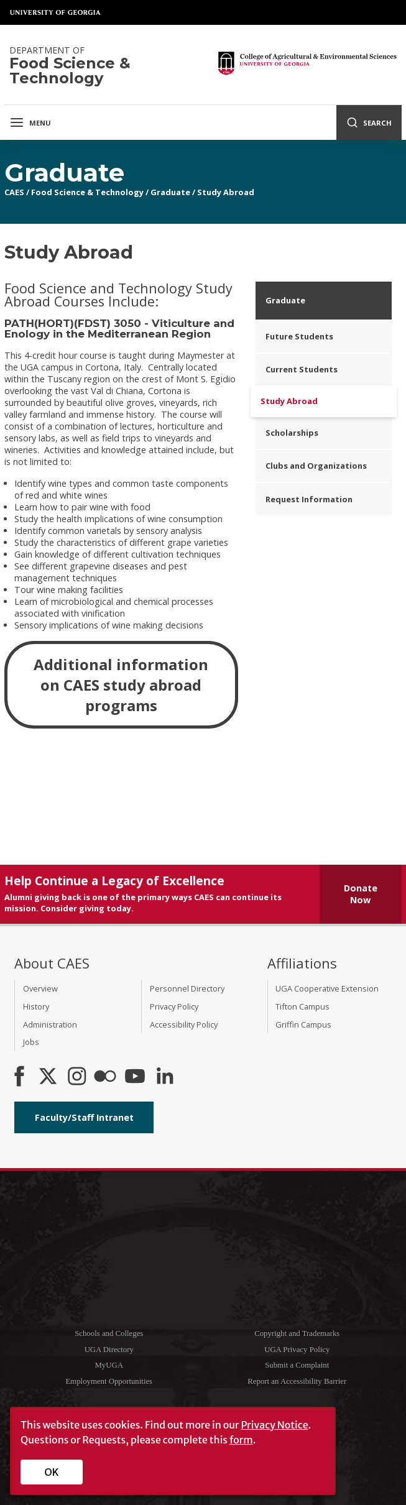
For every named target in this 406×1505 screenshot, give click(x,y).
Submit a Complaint (297, 1365)
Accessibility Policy (184, 1024)
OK (52, 1472)
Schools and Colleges (109, 1333)
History (36, 1006)
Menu (30, 122)
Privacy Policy (174, 1006)
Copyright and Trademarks (296, 1333)
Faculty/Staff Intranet (84, 1117)
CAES (14, 192)
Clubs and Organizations (316, 465)
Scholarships (291, 432)
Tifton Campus (302, 1006)
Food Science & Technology (87, 192)
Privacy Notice (274, 1425)
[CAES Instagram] (77, 1077)
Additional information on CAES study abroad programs (121, 685)
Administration (50, 1024)
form (241, 1440)
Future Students (299, 336)
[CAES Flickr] (105, 1077)
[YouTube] (135, 1077)
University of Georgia (56, 12)
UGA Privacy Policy (297, 1349)
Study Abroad (225, 192)
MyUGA (109, 1365)
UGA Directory (109, 1349)
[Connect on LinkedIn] (165, 1077)
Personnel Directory (187, 988)
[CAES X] (49, 1077)
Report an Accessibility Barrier (296, 1381)
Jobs (31, 1041)
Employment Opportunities (108, 1381)
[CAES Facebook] (19, 1077)
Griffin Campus (303, 1024)
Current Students (301, 369)
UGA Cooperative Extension (327, 988)
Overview (40, 988)
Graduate (170, 192)
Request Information (309, 499)
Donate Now (360, 894)
